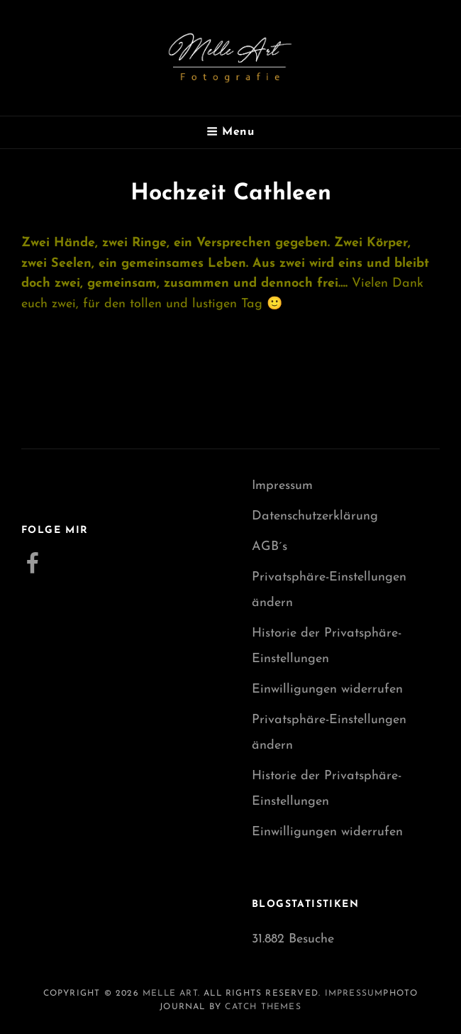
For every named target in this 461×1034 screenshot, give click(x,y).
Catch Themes (263, 1007)
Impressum (282, 486)
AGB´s (269, 547)
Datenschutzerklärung (315, 516)
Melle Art (170, 993)
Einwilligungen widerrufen (327, 689)
